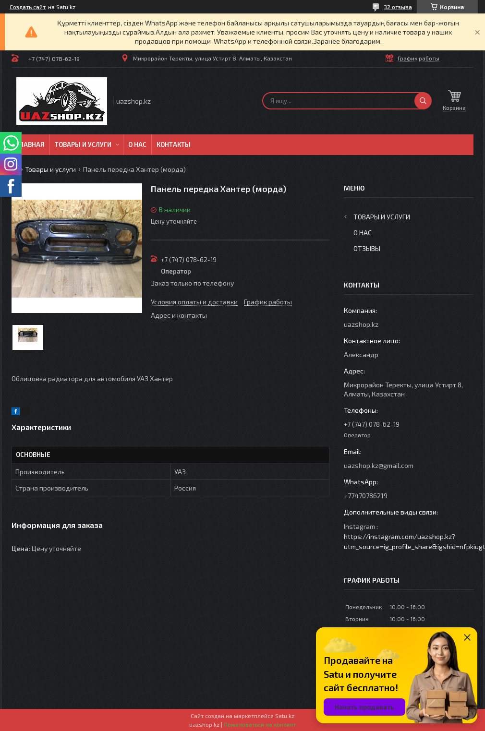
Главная (30, 144)
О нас (137, 144)
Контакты (174, 144)
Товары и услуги (83, 144)
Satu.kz (284, 715)
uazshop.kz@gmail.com (378, 465)
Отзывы (366, 248)
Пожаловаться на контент (260, 724)
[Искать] (423, 100)
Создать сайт (28, 6)
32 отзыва (398, 6)
